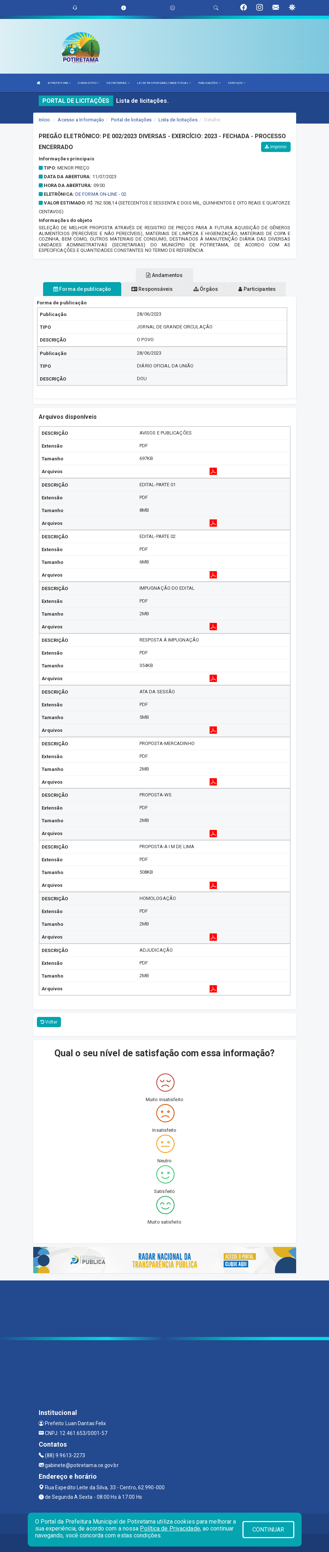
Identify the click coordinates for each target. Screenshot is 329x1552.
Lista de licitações (178, 119)
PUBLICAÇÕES (209, 83)
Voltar (49, 1022)
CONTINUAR (268, 1529)
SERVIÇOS (236, 83)
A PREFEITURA (59, 83)
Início (44, 119)
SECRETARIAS (117, 83)
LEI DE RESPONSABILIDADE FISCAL (164, 83)
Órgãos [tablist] (206, 289)
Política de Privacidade (170, 1528)
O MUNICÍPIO (88, 83)
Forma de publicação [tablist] (82, 289)
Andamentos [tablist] (164, 275)
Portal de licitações (131, 119)
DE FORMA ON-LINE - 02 (100, 194)
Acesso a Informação (81, 119)
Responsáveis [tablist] (152, 289)
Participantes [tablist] (257, 289)
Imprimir (276, 146)
